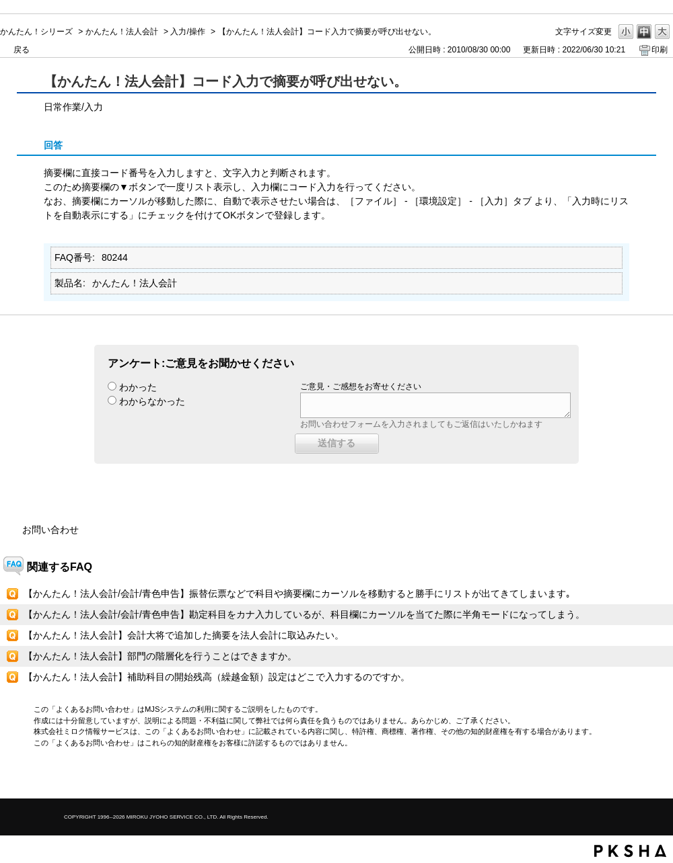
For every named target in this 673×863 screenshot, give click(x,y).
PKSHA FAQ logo (630, 851)
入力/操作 (187, 31)
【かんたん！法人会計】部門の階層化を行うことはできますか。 (160, 656)
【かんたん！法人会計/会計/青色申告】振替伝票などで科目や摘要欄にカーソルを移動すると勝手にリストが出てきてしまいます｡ (297, 593)
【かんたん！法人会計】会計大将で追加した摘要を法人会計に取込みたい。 (184, 635)
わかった (138, 387)
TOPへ (639, 777)
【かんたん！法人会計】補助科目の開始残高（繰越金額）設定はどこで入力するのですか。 (217, 676)
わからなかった (152, 401)
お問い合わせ (50, 529)
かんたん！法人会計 (121, 31)
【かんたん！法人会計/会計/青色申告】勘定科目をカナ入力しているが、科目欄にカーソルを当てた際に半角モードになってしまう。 (304, 614)
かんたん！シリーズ (36, 31)
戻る (21, 49)
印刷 (659, 49)
